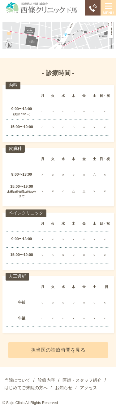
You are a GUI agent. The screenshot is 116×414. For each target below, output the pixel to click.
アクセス (88, 387)
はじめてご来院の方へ (26, 387)
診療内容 (46, 380)
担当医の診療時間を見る (58, 350)
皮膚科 (15, 148)
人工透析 (17, 276)
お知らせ (63, 387)
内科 (13, 85)
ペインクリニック (26, 212)
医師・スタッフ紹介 (81, 380)
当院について (17, 380)
